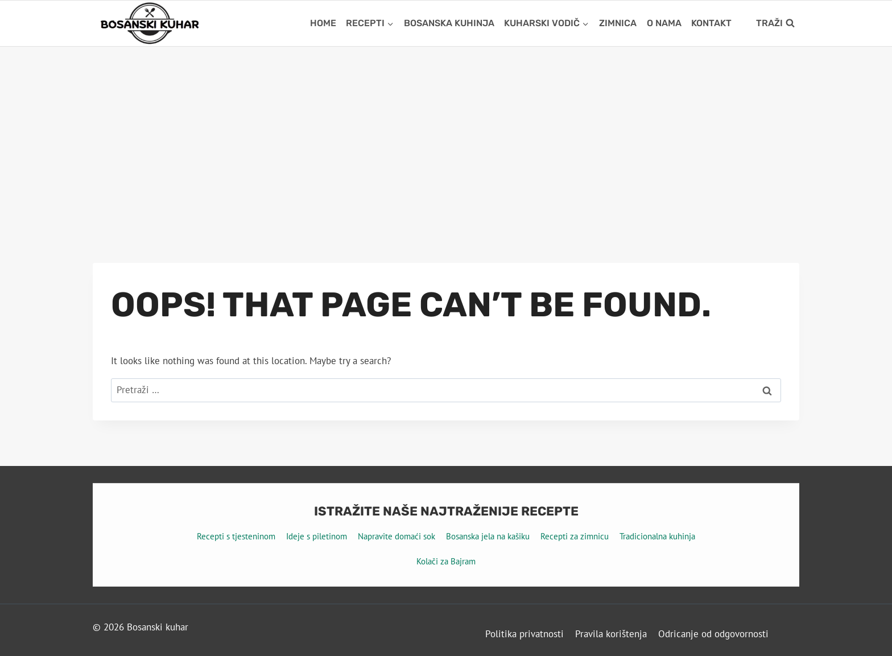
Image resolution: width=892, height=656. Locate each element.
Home (323, 23)
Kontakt (711, 23)
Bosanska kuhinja (449, 23)
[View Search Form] (775, 23)
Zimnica (618, 23)
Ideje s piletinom (316, 536)
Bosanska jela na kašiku (488, 536)
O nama (664, 23)
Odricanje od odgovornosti (713, 634)
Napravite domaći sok (396, 536)
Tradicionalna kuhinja (657, 536)
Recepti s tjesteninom (236, 536)
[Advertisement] (446, 132)
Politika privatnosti (524, 634)
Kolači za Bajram (446, 561)
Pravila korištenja (611, 634)
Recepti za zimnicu (574, 536)
